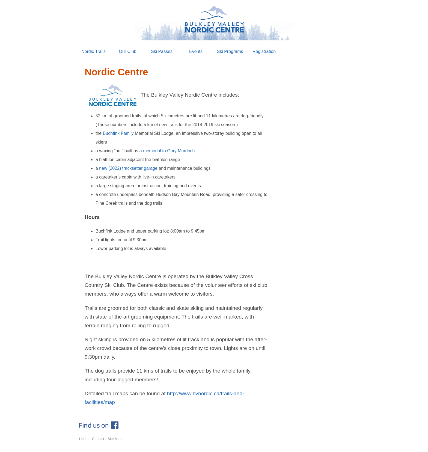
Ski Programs (230, 51)
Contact (98, 439)
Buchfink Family (118, 133)
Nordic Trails (93, 51)
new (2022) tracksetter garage (128, 168)
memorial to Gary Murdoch (169, 150)
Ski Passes (162, 51)
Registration (264, 51)
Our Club (127, 51)
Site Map (115, 439)
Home (83, 439)
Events (196, 51)
